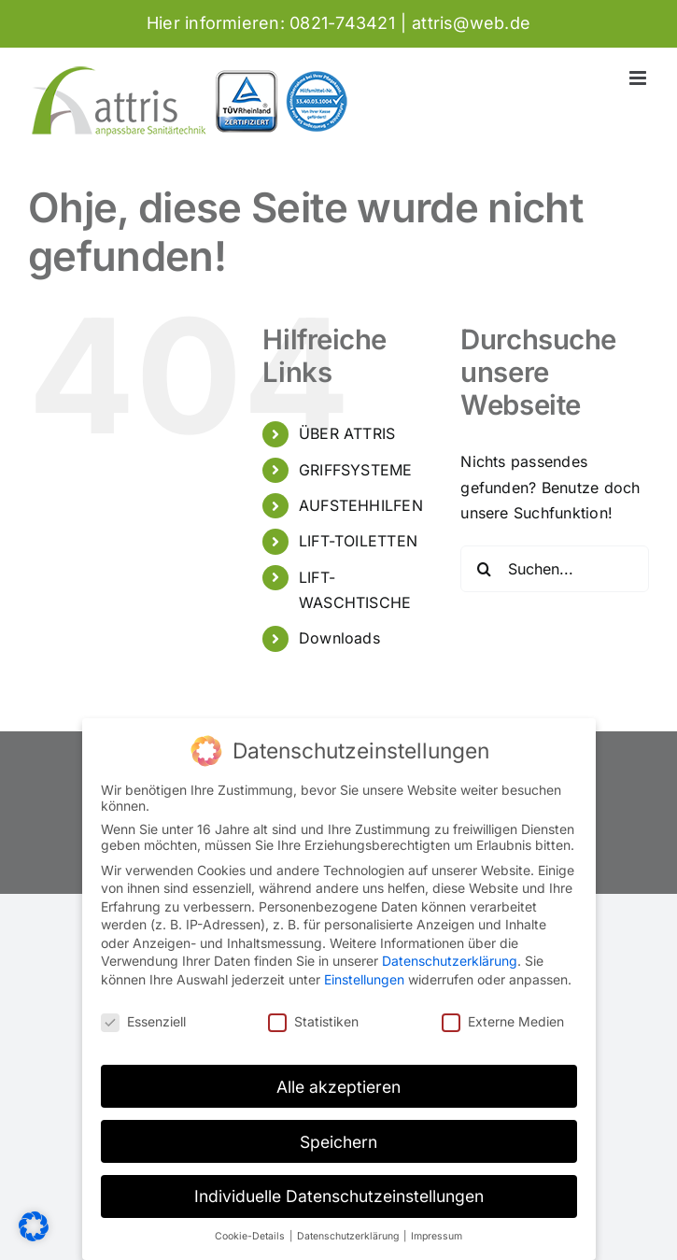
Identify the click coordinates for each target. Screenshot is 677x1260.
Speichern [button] (338, 1142)
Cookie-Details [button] (251, 1236)
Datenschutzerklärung (449, 961)
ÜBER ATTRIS (347, 433)
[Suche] (483, 568)
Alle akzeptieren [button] (338, 1087)
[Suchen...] (554, 568)
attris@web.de (471, 23)
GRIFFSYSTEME (356, 469)
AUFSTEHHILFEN (361, 505)
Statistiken (313, 1021)
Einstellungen (364, 979)
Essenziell (143, 1021)
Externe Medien (503, 1021)
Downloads (339, 638)
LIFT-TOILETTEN (358, 540)
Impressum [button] (436, 1236)
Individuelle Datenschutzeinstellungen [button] (339, 1196)
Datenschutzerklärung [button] (349, 1236)
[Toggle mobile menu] (639, 78)
